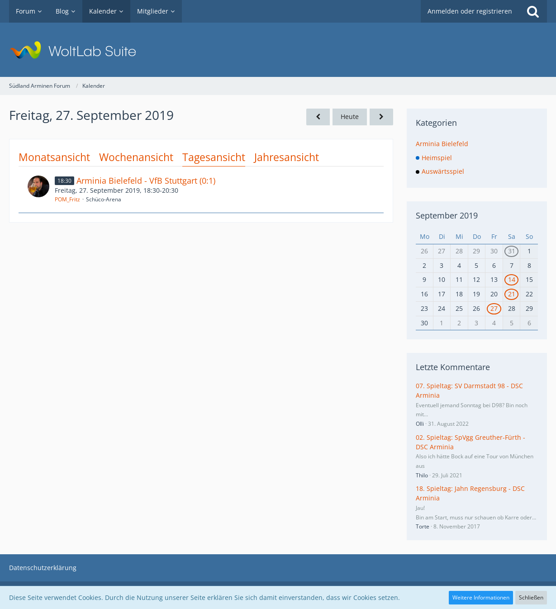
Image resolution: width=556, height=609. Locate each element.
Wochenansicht (136, 157)
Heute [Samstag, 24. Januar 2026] (350, 116)
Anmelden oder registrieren (470, 11)
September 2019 (447, 215)
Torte (422, 526)
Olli (420, 424)
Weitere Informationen (480, 597)
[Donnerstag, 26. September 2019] (318, 117)
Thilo (422, 475)
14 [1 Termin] (511, 279)
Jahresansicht (286, 157)
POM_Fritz (67, 199)
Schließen (531, 597)
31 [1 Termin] (511, 251)
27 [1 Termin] (494, 308)
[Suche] (533, 11)
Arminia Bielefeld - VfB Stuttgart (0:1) (145, 180)
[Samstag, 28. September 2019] (381, 117)
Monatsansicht (54, 157)
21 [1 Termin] (511, 294)
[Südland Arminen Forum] (278, 49)
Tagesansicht (213, 157)
